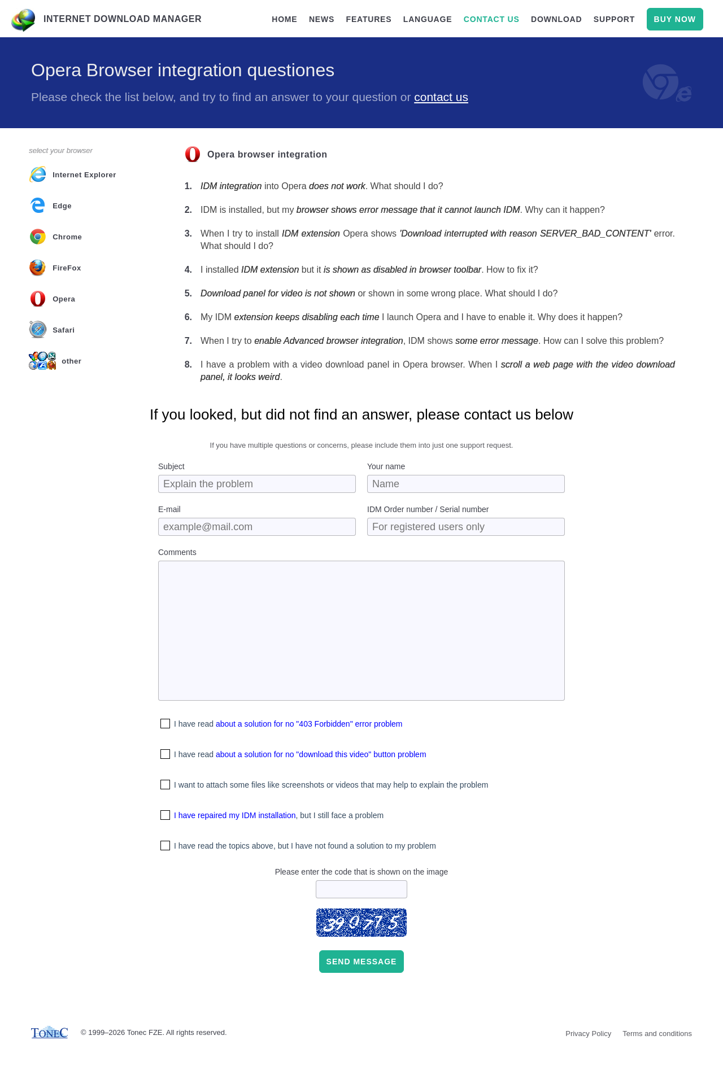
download (556, 19)
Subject (171, 466)
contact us (492, 19)
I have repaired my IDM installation (235, 815)
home (284, 19)
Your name (386, 466)
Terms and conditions (657, 1033)
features (369, 19)
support (614, 19)
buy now (675, 19)
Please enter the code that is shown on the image (361, 871)
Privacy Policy (588, 1033)
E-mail (169, 509)
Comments (177, 552)
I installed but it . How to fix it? (369, 269)
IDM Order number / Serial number (428, 509)
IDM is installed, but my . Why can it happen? (403, 210)
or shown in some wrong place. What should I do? (379, 293)
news (321, 19)
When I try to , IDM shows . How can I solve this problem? (432, 341)
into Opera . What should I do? (322, 186)
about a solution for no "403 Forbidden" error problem (309, 723)
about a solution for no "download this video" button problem (321, 754)
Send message (361, 961)
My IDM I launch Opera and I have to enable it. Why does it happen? (411, 317)
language (427, 19)
